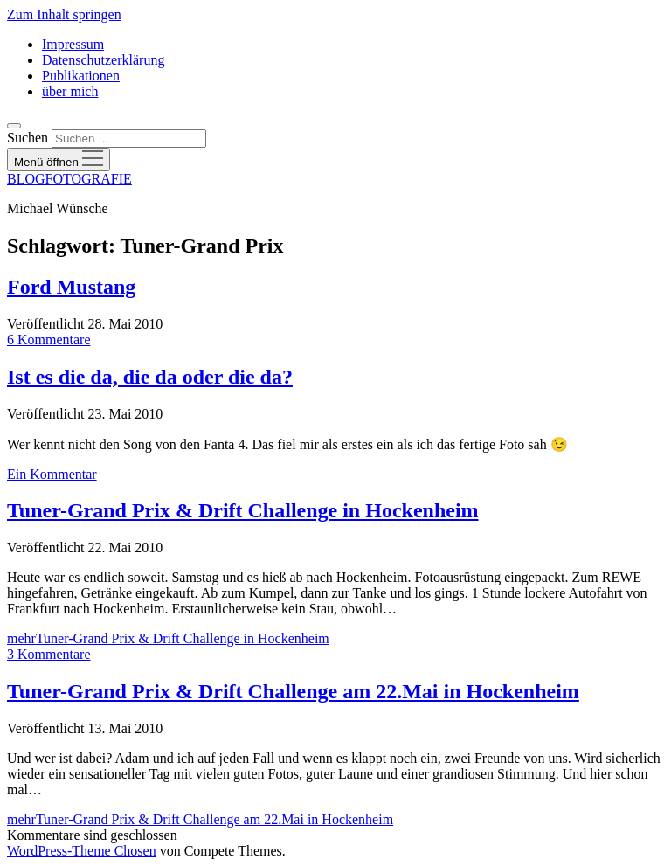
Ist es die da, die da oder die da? (150, 376)
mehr (168, 638)
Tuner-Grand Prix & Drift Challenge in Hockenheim (243, 510)
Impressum (73, 44)
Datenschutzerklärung (103, 59)
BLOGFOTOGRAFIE (69, 178)
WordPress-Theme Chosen (81, 850)
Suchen (27, 137)
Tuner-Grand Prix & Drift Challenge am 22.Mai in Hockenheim (293, 691)
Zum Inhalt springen (64, 14)
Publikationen (81, 75)
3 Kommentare (49, 654)
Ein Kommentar (52, 474)
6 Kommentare (49, 339)
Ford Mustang (71, 286)
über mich (70, 91)
